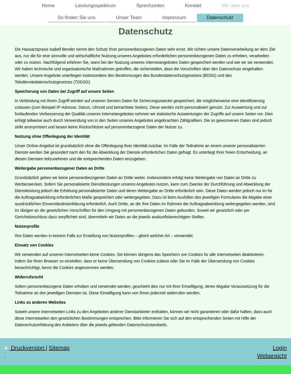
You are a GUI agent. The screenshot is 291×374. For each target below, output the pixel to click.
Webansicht (272, 356)
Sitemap (59, 348)
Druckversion (25, 348)
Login (280, 348)
